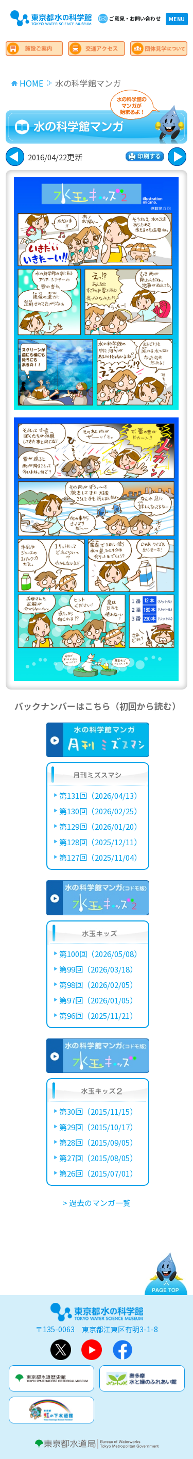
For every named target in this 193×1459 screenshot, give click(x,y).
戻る (177, 156)
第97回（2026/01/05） (98, 1000)
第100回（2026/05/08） (100, 953)
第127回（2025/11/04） (100, 857)
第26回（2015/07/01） (98, 1173)
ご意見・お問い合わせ (135, 18)
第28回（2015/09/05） (98, 1142)
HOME (31, 83)
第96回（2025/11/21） (98, 1015)
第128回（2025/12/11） (100, 841)
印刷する (145, 156)
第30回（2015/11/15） (98, 1111)
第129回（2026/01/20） (100, 826)
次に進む (15, 156)
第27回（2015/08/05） (98, 1157)
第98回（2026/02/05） (98, 984)
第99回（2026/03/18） (98, 969)
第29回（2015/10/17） (98, 1126)
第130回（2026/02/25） (100, 811)
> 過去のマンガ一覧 (97, 1202)
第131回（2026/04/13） (100, 795)
